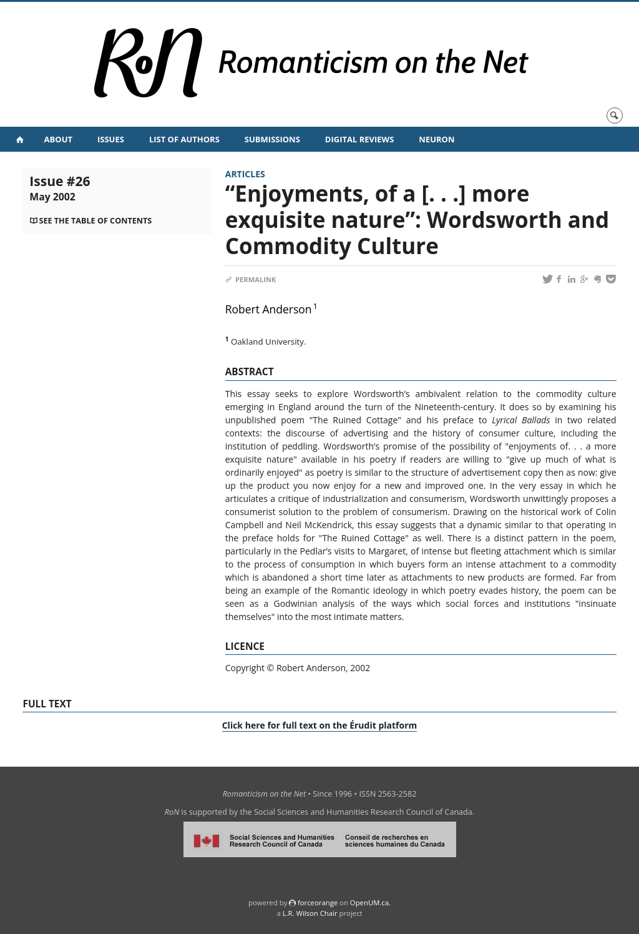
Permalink (250, 279)
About (58, 139)
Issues (110, 139)
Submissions (272, 139)
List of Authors (184, 139)
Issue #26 (59, 188)
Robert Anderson (268, 309)
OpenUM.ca (369, 902)
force (318, 902)
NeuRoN (436, 139)
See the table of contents (95, 220)
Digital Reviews (359, 139)
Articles (245, 174)
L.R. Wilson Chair (310, 913)
